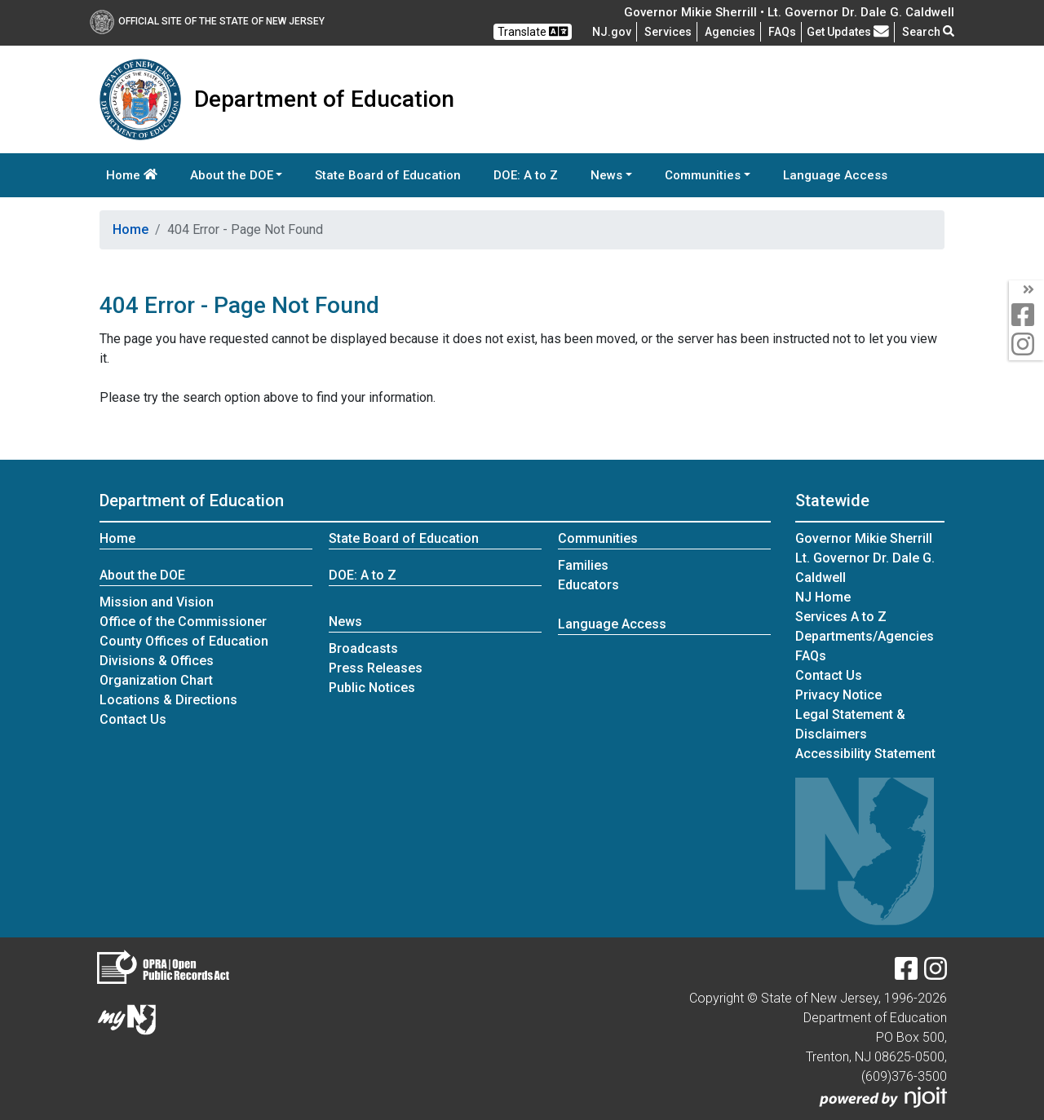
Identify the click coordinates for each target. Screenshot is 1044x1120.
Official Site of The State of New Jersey (207, 21)
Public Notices (372, 687)
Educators (588, 585)
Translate (533, 31)
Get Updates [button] (848, 31)
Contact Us (133, 719)
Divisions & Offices (157, 660)
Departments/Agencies (864, 636)
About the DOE (142, 575)
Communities (598, 538)
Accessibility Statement (865, 753)
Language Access (835, 175)
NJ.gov (611, 31)
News (345, 621)
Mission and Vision (157, 602)
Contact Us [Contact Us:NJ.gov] (828, 675)
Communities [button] (703, 175)
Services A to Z (841, 616)
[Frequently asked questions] (782, 31)
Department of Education (192, 500)
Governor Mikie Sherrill (863, 538)
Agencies (730, 31)
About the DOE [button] (231, 175)
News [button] (606, 175)
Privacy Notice (838, 695)
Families (583, 565)
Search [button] (928, 31)
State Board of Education (388, 175)
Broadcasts (363, 648)
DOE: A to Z (525, 175)
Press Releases (375, 668)
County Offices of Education (184, 641)
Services (668, 31)
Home (131, 175)
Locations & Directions (168, 700)
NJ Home (823, 597)
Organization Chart (156, 680)
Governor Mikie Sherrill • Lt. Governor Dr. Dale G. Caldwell (789, 12)
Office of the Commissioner (183, 621)
